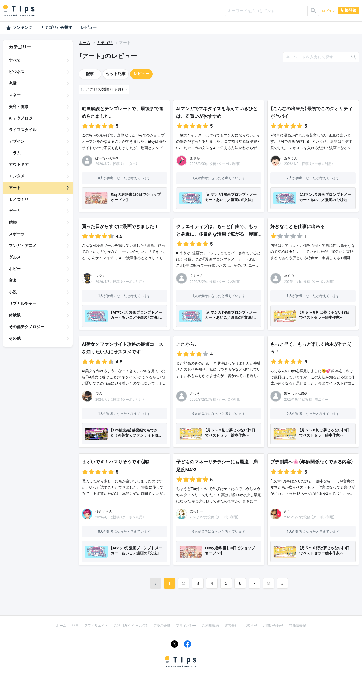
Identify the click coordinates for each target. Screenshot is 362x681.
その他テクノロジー (26, 326)
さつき (195, 394)
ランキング (19, 27)
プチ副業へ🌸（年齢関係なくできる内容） (312, 462)
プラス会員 (161, 626)
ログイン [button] (328, 11)
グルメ (15, 257)
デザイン (17, 141)
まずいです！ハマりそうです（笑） (116, 462)
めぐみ (289, 276)
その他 (15, 338)
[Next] (282, 583)
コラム (15, 153)
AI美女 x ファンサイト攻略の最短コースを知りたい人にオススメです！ (122, 348)
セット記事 (116, 73)
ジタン (100, 276)
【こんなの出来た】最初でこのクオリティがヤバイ (311, 112)
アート (15, 187)
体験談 (15, 315)
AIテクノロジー (22, 118)
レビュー (89, 27)
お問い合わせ (273, 626)
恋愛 (13, 83)
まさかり (196, 158)
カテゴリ (105, 42)
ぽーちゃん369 (106, 158)
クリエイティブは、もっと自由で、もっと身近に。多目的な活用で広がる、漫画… (218, 230)
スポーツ (17, 234)
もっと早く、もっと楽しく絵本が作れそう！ (311, 348)
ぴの (98, 394)
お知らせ (250, 626)
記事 (90, 73)
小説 (13, 292)
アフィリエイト (96, 626)
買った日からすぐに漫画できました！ (120, 226)
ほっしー (196, 511)
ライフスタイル (22, 129)
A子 (287, 511)
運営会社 (231, 626)
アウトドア (19, 164)
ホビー (15, 268)
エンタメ (17, 176)
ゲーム (15, 211)
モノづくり (19, 199)
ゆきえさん (103, 511)
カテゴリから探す (56, 27)
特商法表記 (297, 626)
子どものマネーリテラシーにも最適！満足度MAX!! (217, 465)
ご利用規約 (210, 626)
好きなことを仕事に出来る (297, 226)
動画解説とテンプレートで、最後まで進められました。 (122, 112)
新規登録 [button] (348, 10)
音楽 (13, 280)
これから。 (187, 344)
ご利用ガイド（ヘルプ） (131, 626)
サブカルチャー (22, 303)
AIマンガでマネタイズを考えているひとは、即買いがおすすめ (216, 112)
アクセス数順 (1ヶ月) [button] (104, 89)
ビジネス (17, 72)
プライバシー (186, 626)
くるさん (196, 276)
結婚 (13, 222)
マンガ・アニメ (22, 245)
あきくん (291, 158)
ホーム (84, 42)
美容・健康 (19, 106)
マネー (15, 95)
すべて (15, 60)
